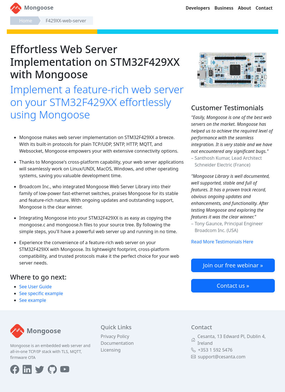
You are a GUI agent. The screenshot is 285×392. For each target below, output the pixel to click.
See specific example (41, 293)
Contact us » (233, 285)
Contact (264, 8)
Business (223, 8)
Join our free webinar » (233, 265)
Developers (198, 8)
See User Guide (35, 286)
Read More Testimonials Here (222, 242)
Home (25, 21)
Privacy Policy (115, 336)
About (244, 8)
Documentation (117, 343)
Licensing (111, 350)
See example (32, 300)
